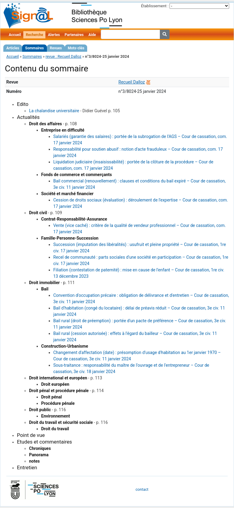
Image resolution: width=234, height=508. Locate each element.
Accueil (15, 35)
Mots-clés (76, 48)
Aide (92, 35)
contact (142, 489)
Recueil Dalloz (131, 82)
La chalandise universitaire (54, 110)
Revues (56, 48)
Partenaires (74, 35)
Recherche (34, 35)
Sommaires (34, 48)
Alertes (54, 35)
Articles (12, 48)
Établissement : (155, 6)
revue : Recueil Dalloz (63, 56)
